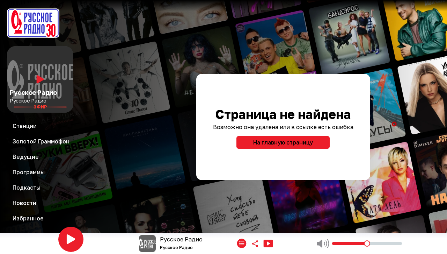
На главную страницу (283, 142)
